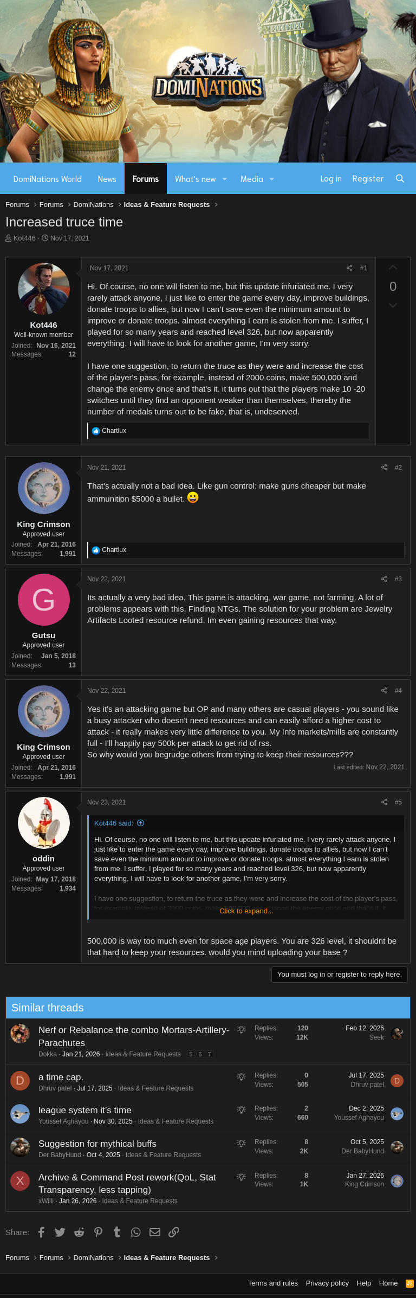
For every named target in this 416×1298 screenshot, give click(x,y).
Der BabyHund (54, 1155)
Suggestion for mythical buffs (92, 1144)
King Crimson (43, 524)
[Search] (400, 178)
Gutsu (43, 635)
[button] (224, 178)
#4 (398, 691)
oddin (43, 858)
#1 (363, 268)
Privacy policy (327, 1283)
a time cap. (55, 1077)
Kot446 (25, 238)
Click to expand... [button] (246, 911)
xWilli (40, 1201)
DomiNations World (48, 178)
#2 (398, 467)
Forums (146, 178)
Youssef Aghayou (58, 1121)
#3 (398, 579)
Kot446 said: (113, 823)
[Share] (349, 268)
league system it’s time (79, 1110)
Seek (371, 1037)
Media (251, 178)
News (107, 178)
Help (364, 1283)
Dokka (42, 1054)
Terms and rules (273, 1283)
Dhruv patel (49, 1088)
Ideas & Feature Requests (138, 1054)
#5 (398, 802)
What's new (195, 178)
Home (388, 1283)
